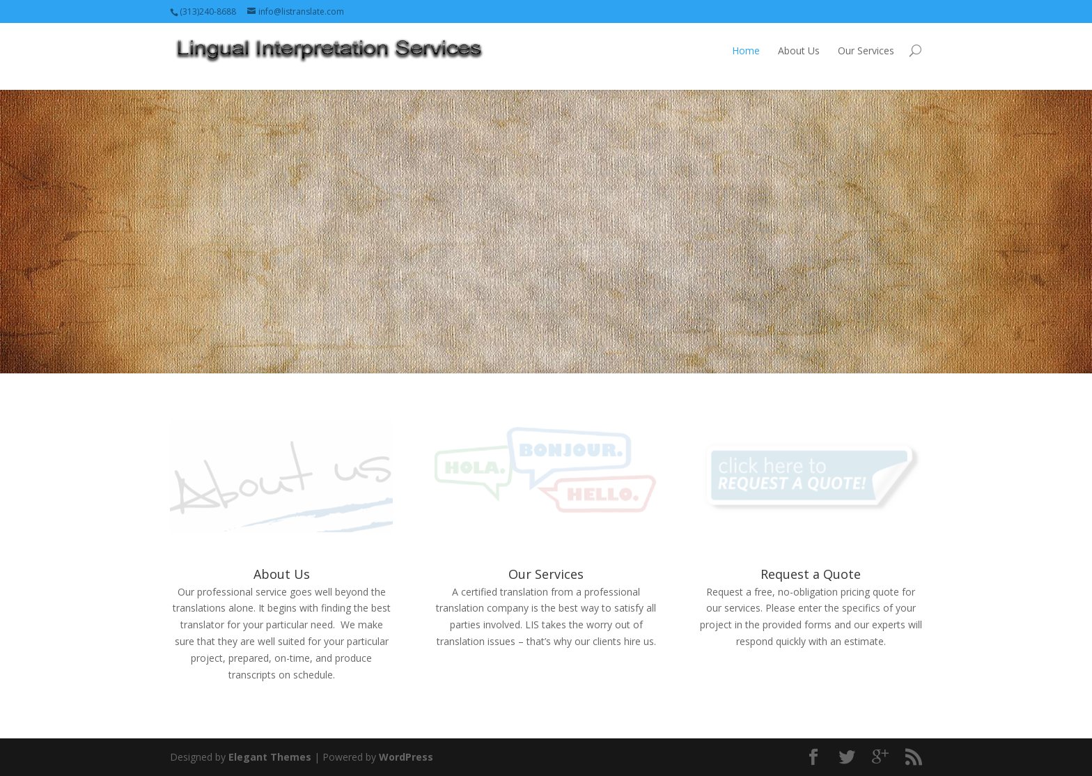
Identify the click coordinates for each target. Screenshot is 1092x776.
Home (746, 50)
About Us (799, 50)
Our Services (866, 50)
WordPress (406, 756)
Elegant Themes (269, 756)
